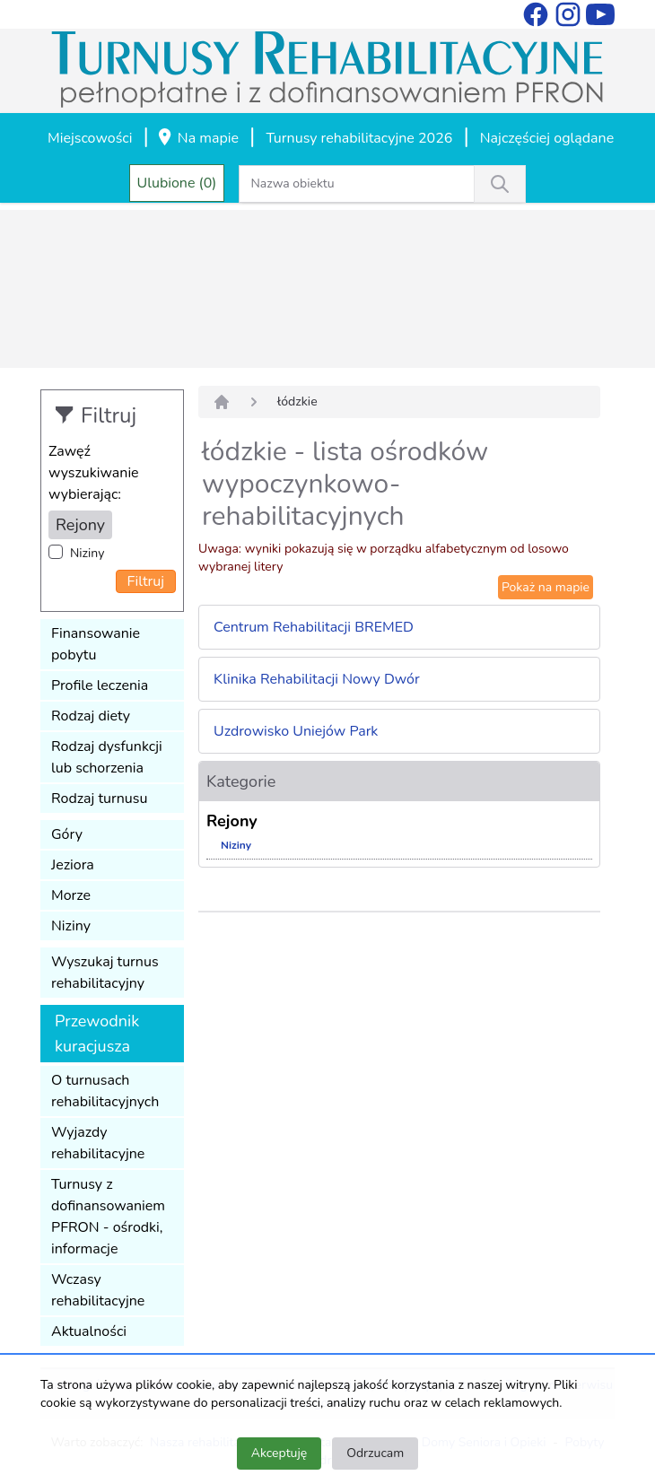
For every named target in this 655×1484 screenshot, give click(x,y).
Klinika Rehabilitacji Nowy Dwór (317, 679)
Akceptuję (279, 1453)
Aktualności (89, 1331)
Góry (67, 834)
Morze (71, 895)
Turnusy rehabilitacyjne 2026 (359, 138)
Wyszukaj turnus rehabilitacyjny (105, 972)
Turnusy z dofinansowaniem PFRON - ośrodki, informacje (108, 1216)
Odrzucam (375, 1453)
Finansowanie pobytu (95, 644)
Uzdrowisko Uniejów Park (296, 731)
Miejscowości (90, 138)
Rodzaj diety (90, 716)
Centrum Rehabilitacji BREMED (314, 627)
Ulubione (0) (177, 183)
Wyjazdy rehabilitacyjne (97, 1143)
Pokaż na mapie (546, 587)
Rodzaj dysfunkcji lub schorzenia (106, 757)
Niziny (87, 553)
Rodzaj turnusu (99, 798)
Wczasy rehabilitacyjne (97, 1290)
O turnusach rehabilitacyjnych (105, 1091)
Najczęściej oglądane (547, 138)
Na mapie (197, 139)
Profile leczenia (99, 685)
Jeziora (72, 865)
